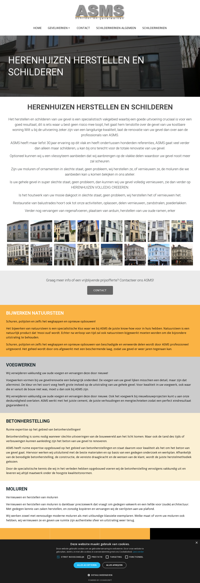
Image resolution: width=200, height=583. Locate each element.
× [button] (196, 543)
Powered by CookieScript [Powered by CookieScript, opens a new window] (100, 580)
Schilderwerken (154, 28)
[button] (100, 573)
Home (37, 28)
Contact (83, 28)
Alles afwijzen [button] (114, 565)
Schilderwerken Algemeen (116, 28)
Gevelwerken (59, 28)
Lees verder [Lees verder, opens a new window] (138, 551)
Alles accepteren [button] (87, 565)
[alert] (100, 561)
